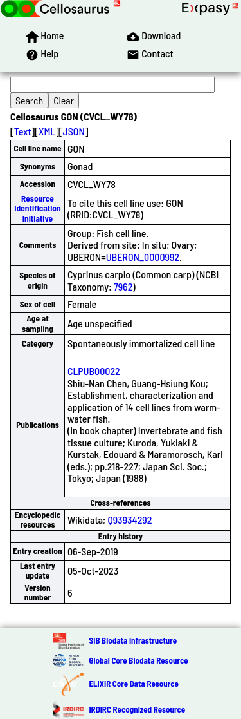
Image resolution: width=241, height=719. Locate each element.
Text (22, 131)
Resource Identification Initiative (37, 208)
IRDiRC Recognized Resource (137, 709)
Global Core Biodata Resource (138, 660)
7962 (123, 286)
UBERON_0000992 (142, 257)
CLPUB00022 (93, 371)
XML (47, 131)
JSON (74, 131)
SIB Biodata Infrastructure (133, 640)
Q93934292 (129, 519)
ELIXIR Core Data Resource (133, 683)
